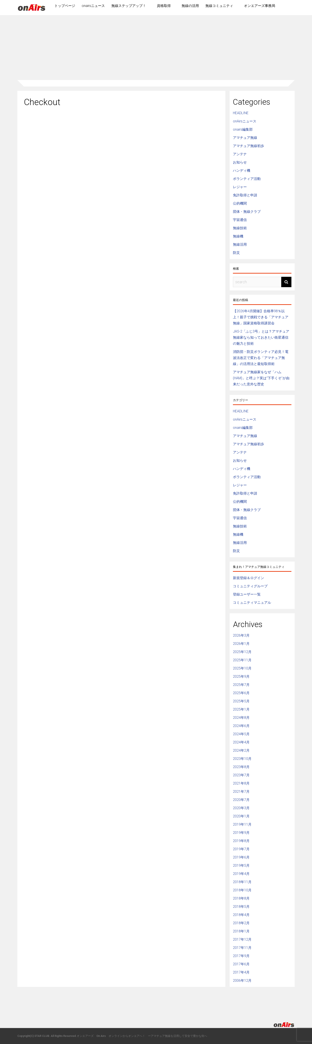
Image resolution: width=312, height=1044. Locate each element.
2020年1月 (241, 816)
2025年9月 (241, 676)
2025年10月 (242, 668)
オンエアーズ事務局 (259, 6)
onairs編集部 (243, 129)
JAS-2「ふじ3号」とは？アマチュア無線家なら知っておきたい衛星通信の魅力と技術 (261, 337)
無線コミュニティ (219, 6)
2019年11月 (242, 824)
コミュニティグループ (250, 586)
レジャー (240, 187)
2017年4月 (241, 972)
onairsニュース (93, 6)
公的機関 (240, 203)
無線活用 (240, 244)
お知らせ (240, 162)
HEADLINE (241, 113)
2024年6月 (241, 726)
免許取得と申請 (245, 195)
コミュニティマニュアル (252, 602)
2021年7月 (241, 791)
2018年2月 (241, 923)
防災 (236, 253)
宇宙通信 (240, 220)
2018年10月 (242, 890)
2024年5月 (241, 734)
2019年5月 (241, 865)
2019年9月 (241, 833)
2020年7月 (241, 800)
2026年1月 (241, 644)
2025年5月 (241, 701)
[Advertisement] (156, 47)
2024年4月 (241, 742)
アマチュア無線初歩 (248, 146)
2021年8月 (241, 783)
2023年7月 (241, 775)
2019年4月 (241, 874)
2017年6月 (241, 964)
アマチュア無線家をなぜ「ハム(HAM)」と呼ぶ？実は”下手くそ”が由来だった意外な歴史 (261, 378)
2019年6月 (241, 857)
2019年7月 (241, 849)
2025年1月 (241, 709)
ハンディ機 (241, 170)
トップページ (64, 6)
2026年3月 (241, 635)
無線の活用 (190, 6)
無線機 (238, 236)
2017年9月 (241, 956)
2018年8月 (241, 898)
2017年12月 (242, 939)
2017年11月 (242, 948)
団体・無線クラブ (247, 212)
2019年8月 (241, 841)
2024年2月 (241, 750)
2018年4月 (241, 915)
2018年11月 (242, 882)
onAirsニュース (244, 121)
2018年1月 (241, 931)
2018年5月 (241, 907)
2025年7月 (241, 685)
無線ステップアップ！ (128, 6)
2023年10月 (242, 759)
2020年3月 (241, 808)
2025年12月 (242, 652)
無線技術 (240, 228)
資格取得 (164, 6)
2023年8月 (241, 767)
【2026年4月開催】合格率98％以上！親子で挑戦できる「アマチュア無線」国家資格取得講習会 (260, 317)
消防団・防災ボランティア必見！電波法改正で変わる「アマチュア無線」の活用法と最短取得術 (260, 358)
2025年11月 (242, 660)
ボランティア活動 (247, 179)
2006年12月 (242, 980)
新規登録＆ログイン (248, 578)
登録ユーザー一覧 (247, 594)
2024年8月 (241, 718)
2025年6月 (241, 693)
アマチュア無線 (245, 138)
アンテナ (240, 154)
